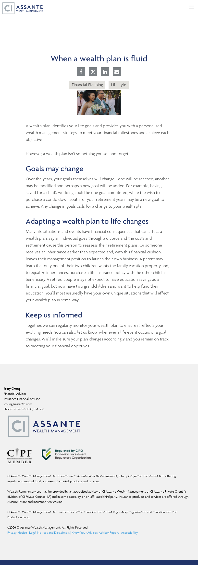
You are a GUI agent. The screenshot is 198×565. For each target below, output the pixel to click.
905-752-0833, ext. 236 (29, 409)
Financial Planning (87, 84)
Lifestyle (118, 84)
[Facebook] (81, 72)
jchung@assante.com (18, 404)
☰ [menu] (191, 7)
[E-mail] (116, 72)
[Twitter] (93, 71)
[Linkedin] (105, 72)
